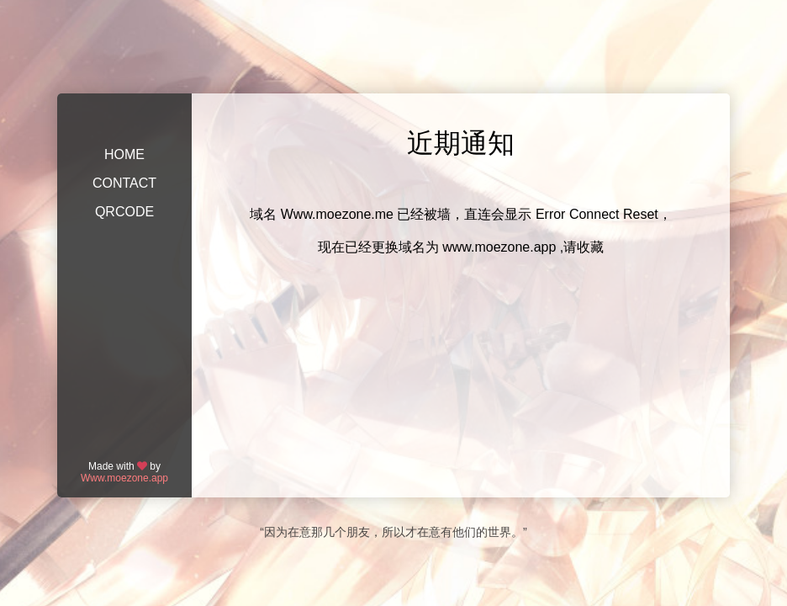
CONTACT (124, 183)
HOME (124, 154)
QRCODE (124, 212)
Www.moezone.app (124, 478)
